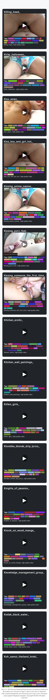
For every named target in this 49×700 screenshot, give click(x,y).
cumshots (38, 302)
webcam (7, 518)
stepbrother (25, 390)
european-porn (9, 472)
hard (12, 430)
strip (30, 388)
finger (43, 257)
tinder (34, 642)
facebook (33, 81)
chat (12, 130)
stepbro (38, 596)
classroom (11, 168)
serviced (20, 432)
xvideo (13, 217)
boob (38, 430)
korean (31, 348)
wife (5, 348)
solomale (7, 474)
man (12, 348)
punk (12, 42)
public (23, 42)
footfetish (31, 213)
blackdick (12, 516)
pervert (37, 554)
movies (13, 642)
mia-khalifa (24, 304)
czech (11, 172)
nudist (16, 472)
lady (17, 428)
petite (33, 432)
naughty (22, 168)
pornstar (11, 85)
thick (23, 302)
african (35, 42)
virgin (27, 306)
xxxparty (31, 257)
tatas (35, 215)
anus (43, 127)
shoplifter (7, 217)
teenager (38, 213)
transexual (28, 259)
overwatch (32, 682)
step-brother (12, 350)
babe (42, 472)
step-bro (34, 430)
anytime (12, 127)
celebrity (7, 306)
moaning (11, 38)
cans (15, 42)
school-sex (18, 302)
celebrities (27, 685)
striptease (20, 259)
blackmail (14, 346)
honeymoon (33, 344)
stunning (17, 304)
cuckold (6, 127)
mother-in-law (31, 428)
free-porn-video (29, 512)
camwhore (33, 306)
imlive (31, 598)
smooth (26, 598)
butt (36, 386)
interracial (13, 685)
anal (42, 168)
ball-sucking (19, 261)
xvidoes (11, 687)
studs (27, 596)
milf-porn (41, 388)
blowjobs (7, 556)
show (24, 127)
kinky (27, 302)
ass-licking (28, 645)
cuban (21, 598)
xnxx (11, 518)
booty (22, 514)
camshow (16, 514)
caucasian (7, 645)
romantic (11, 470)
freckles (42, 125)
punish (10, 125)
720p (26, 516)
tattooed (20, 83)
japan (6, 40)
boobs (24, 38)
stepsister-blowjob (26, 170)
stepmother (11, 170)
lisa (21, 85)
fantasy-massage (38, 130)
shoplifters (35, 470)
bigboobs (30, 556)
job (38, 390)
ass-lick (31, 302)
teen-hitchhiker (17, 682)
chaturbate (12, 428)
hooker (6, 390)
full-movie (13, 259)
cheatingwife (15, 474)
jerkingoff (7, 346)
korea (10, 257)
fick (19, 42)
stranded (11, 598)
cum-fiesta (16, 388)
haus (27, 388)
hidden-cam (14, 215)
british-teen (34, 640)
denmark (39, 428)
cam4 (18, 642)
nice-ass (35, 388)
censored (34, 558)
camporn (7, 685)
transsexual (28, 514)
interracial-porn (28, 261)
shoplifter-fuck (9, 602)
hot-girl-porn (23, 213)
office (25, 125)
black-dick (19, 217)
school (11, 304)
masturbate (12, 263)
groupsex (32, 596)
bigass (24, 638)
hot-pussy (31, 304)
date (28, 125)
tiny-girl (23, 554)
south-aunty (23, 556)
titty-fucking (20, 600)
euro (5, 174)
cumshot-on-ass (32, 172)
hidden (37, 38)
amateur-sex (19, 512)
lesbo (6, 85)
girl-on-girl (18, 430)
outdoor (37, 217)
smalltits (37, 261)
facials (15, 125)
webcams (11, 554)
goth (35, 257)
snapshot (17, 348)
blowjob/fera (17, 344)
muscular (20, 685)
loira (38, 257)
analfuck (7, 215)
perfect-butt (36, 170)
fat (34, 474)
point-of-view (8, 514)
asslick (26, 83)
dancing (36, 556)
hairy (14, 558)
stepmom (40, 682)
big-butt (17, 554)
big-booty (15, 638)
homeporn (7, 83)
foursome (22, 215)
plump (18, 40)
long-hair (15, 213)
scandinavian (30, 127)
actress (22, 388)
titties (41, 680)
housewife (38, 600)
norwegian (25, 344)
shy (21, 642)
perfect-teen (22, 130)
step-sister (33, 390)
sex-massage (8, 87)
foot (8, 42)
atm (33, 38)
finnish (18, 516)
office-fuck (35, 85)
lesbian (11, 219)
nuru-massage (29, 600)
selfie (6, 598)
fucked (20, 125)
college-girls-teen (26, 40)
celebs (6, 172)
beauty (42, 85)
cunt (19, 638)
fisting (16, 598)
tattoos (34, 259)
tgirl (5, 170)
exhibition (16, 172)
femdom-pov (25, 640)
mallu (19, 390)
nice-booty (17, 219)
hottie (24, 430)
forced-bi (10, 174)
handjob (17, 85)
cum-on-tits (8, 261)
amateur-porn (13, 386)
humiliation (24, 348)
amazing (14, 83)
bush (10, 390)
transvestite (41, 685)
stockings (7, 434)
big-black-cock (22, 346)
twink (38, 516)
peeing (29, 470)
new (15, 596)
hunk (16, 130)
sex (43, 558)
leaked (19, 350)
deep (38, 642)
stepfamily (30, 386)
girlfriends (22, 428)
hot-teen (31, 83)
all (40, 38)
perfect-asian (20, 645)
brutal (19, 596)
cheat (22, 516)
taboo (36, 348)
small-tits (37, 472)
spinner (34, 685)
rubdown (7, 259)
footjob (24, 386)
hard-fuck (25, 682)
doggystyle (18, 38)
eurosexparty (12, 81)
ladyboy (22, 81)
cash (42, 170)
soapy (13, 645)
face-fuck (7, 130)
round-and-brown (31, 168)
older (9, 430)
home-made (35, 125)
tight (9, 348)
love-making (23, 472)
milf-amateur (26, 85)
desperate (36, 514)
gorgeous (36, 680)
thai (29, 558)
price (27, 474)
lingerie (29, 38)
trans (39, 344)
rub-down (31, 472)
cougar (6, 687)
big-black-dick (40, 512)
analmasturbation (14, 640)
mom (39, 168)
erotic (10, 213)
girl (14, 600)
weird (17, 168)
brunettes (40, 81)
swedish (9, 308)
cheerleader (29, 42)
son (13, 261)
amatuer (40, 259)
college (6, 516)
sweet (41, 556)
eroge (15, 390)
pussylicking (39, 83)
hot (18, 81)
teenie (10, 344)
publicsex (23, 172)
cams (42, 514)
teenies (6, 304)
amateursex (14, 556)
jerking (41, 470)
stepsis (31, 215)
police (28, 430)
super (31, 680)
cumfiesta (18, 127)
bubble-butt (32, 346)
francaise (35, 40)
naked (40, 558)
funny (17, 170)
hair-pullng (11, 40)
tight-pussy (27, 432)
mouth (26, 558)
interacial (40, 306)
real (5, 308)
